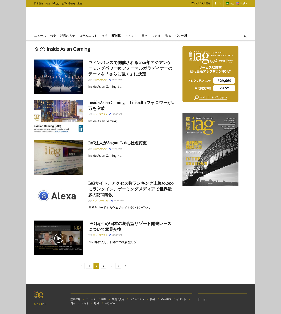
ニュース (40, 35)
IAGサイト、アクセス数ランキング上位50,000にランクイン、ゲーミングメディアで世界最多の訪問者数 (131, 188)
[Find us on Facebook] (215, 3)
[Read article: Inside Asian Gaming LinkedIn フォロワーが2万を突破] (58, 117)
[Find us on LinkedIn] (220, 3)
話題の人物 (67, 35)
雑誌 (47, 3)
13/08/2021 (115, 114)
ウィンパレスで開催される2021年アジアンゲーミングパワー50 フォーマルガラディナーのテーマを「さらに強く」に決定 (130, 68)
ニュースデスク (100, 79)
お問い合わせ (68, 3)
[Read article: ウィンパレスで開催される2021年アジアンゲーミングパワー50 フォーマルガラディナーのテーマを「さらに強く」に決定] (58, 77)
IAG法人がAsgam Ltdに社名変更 (117, 143)
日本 (145, 35)
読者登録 (38, 3)
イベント (132, 35)
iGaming (116, 35)
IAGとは (56, 3)
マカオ (156, 35)
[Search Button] (245, 35)
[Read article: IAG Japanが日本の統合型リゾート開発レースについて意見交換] (58, 238)
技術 (104, 35)
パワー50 (181, 35)
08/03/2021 (115, 235)
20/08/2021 (115, 79)
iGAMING (166, 299)
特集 (53, 35)
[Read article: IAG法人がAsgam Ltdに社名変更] (58, 157)
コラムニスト (88, 35)
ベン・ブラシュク (101, 200)
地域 (168, 35)
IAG (44, 304)
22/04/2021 (117, 200)
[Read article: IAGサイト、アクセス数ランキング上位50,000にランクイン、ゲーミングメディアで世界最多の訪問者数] (58, 197)
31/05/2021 (115, 148)
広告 (79, 3)
